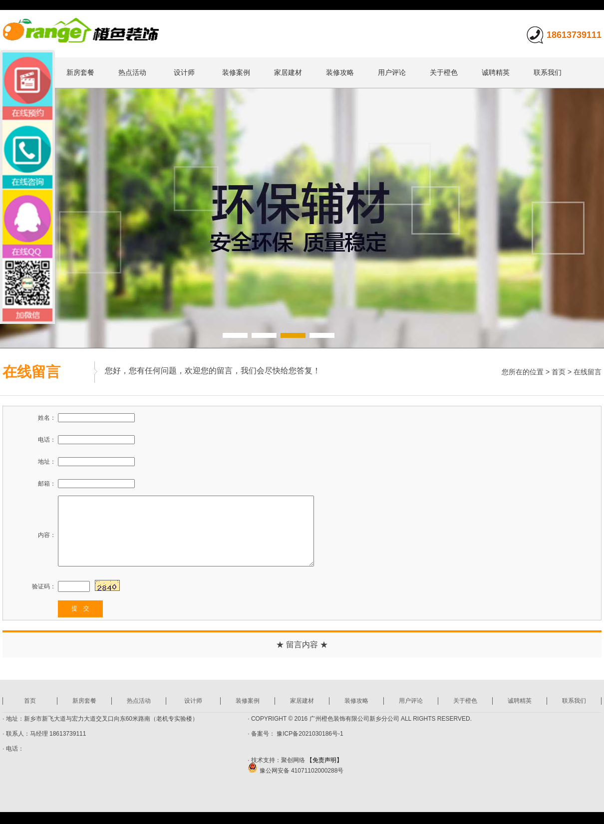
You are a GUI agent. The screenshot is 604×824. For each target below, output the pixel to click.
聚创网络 (293, 760)
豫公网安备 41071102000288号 (295, 770)
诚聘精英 (496, 72)
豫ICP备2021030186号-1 (309, 733)
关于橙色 (444, 72)
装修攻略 (340, 72)
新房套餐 (80, 72)
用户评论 (392, 72)
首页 (559, 372)
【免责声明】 (324, 760)
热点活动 (132, 72)
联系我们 (548, 72)
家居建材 (288, 72)
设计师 (184, 72)
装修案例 (236, 72)
